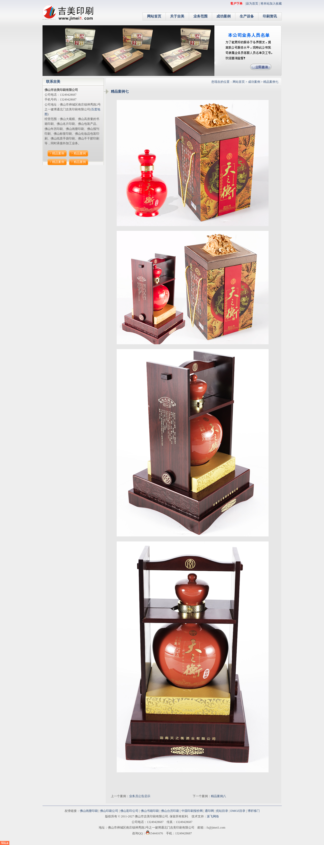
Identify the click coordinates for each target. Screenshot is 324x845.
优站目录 (222, 811)
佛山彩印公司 (129, 811)
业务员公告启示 (139, 796)
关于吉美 (177, 16)
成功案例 (223, 16)
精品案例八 (218, 796)
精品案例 (58, 153)
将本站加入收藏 (271, 3)
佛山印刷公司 (109, 811)
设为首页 (252, 3)
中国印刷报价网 (192, 811)
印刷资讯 (270, 16)
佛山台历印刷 (170, 811)
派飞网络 (213, 816)
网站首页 (154, 16)
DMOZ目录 (237, 811)
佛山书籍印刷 (150, 811)
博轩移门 (254, 811)
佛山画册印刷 (89, 811)
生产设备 (247, 16)
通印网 (209, 811)
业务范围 (200, 16)
